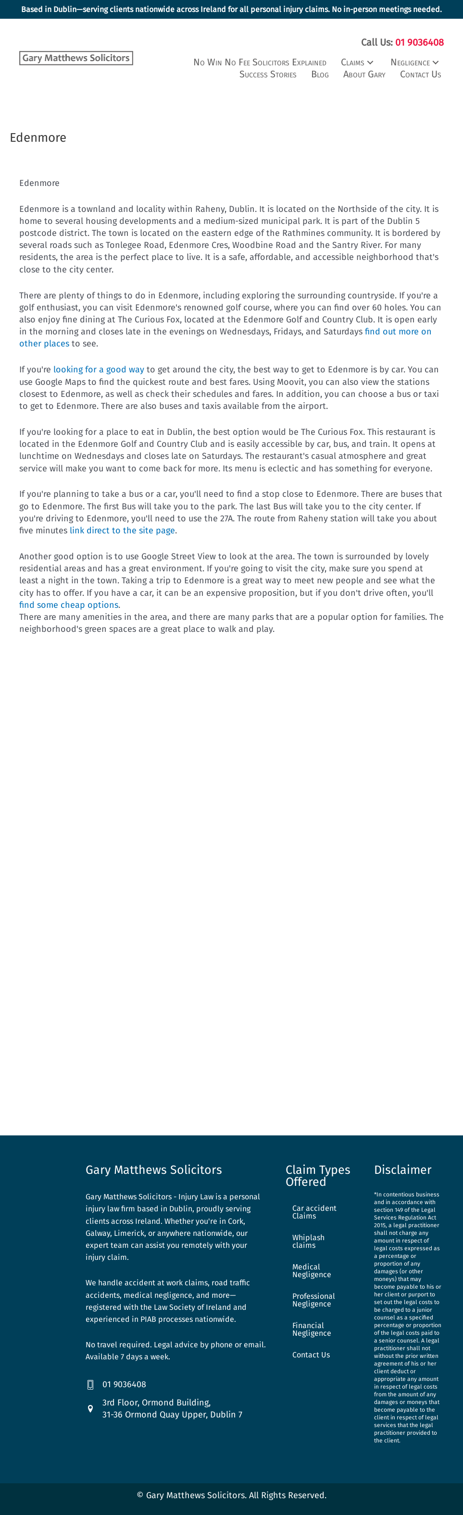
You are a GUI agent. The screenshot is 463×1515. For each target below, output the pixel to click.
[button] (358, 61)
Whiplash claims (308, 1240)
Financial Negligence (311, 1327)
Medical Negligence (311, 1269)
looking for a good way (98, 368)
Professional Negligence (313, 1298)
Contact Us (311, 1353)
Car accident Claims (314, 1210)
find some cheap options (68, 603)
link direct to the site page (122, 528)
